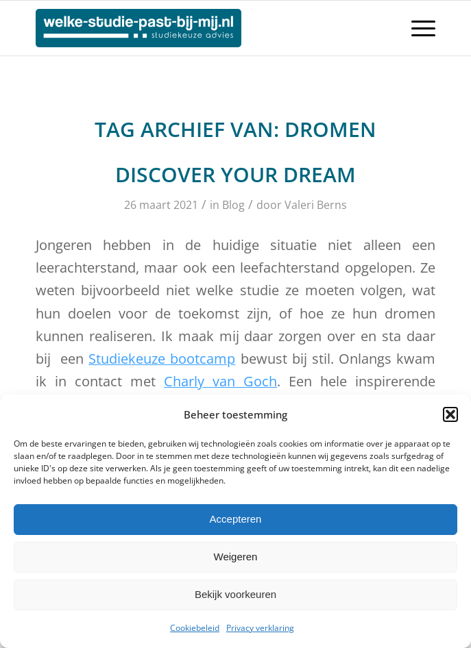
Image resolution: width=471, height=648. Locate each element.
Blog (233, 204)
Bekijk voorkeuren (235, 594)
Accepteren (236, 519)
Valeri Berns (316, 204)
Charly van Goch (220, 381)
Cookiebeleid (194, 628)
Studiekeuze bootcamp (161, 358)
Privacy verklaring (260, 628)
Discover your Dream (235, 174)
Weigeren (236, 556)
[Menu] (416, 28)
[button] (450, 414)
